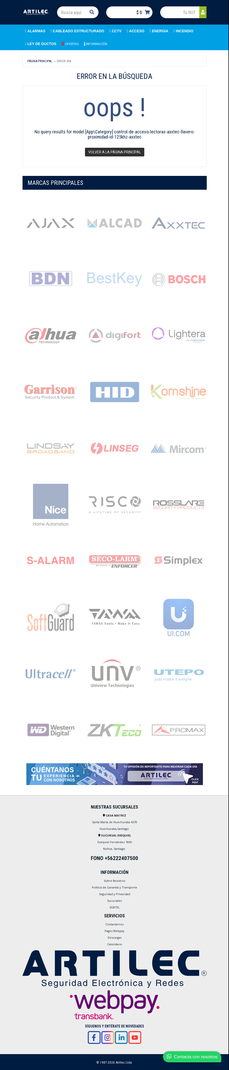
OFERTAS (70, 43)
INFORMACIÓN (95, 43)
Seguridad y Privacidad (114, 894)
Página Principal (39, 61)
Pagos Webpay (114, 931)
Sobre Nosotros (114, 881)
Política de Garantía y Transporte (114, 887)
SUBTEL (115, 907)
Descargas (115, 937)
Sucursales (114, 901)
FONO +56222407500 (114, 858)
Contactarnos (114, 924)
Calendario (114, 944)
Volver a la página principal (114, 152)
